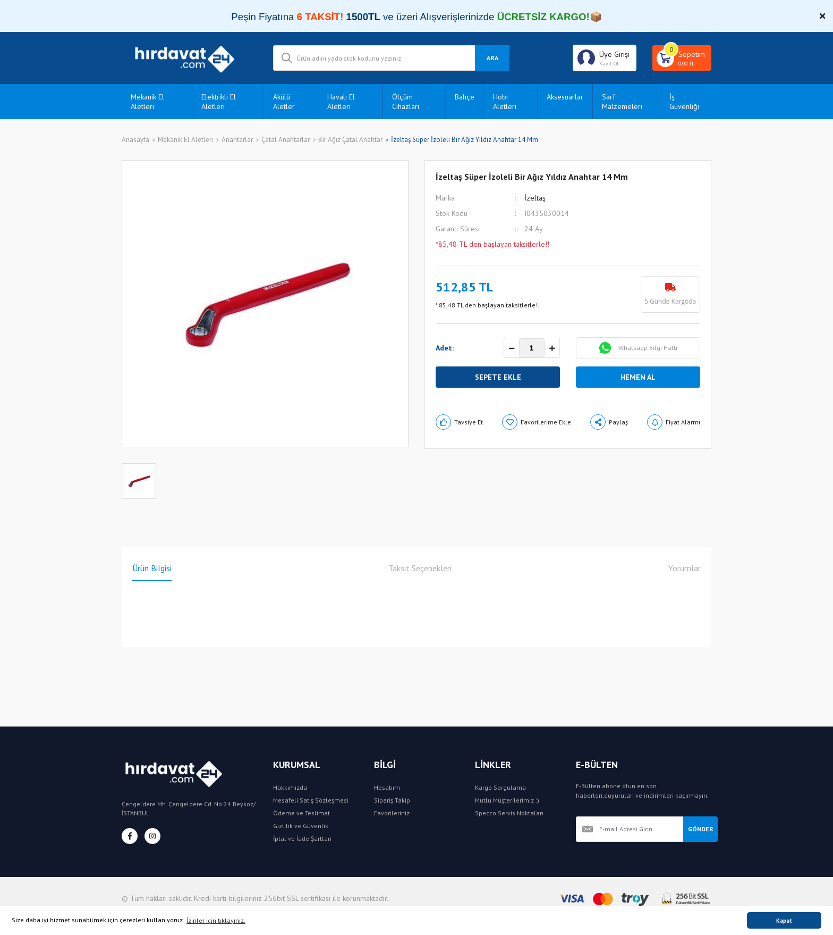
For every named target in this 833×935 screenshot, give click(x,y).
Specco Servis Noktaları (509, 813)
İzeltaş (535, 198)
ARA (492, 58)
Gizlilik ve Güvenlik (300, 826)
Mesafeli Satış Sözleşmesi (310, 800)
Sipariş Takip (392, 800)
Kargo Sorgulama (500, 787)
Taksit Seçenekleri (420, 568)
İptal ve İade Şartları (302, 838)
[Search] (391, 58)
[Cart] (681, 58)
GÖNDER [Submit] (700, 829)
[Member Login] (604, 58)
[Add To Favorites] (536, 422)
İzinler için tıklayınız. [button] (215, 920)
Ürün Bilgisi (152, 568)
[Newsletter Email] (629, 829)
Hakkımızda (290, 787)
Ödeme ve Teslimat (301, 813)
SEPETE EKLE (498, 377)
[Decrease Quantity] (511, 348)
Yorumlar (684, 568)
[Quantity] (532, 347)
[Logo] (189, 58)
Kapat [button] (784, 920)
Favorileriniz (392, 813)
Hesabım (387, 787)
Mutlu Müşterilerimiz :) (507, 800)
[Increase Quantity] (552, 348)
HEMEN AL (638, 377)
